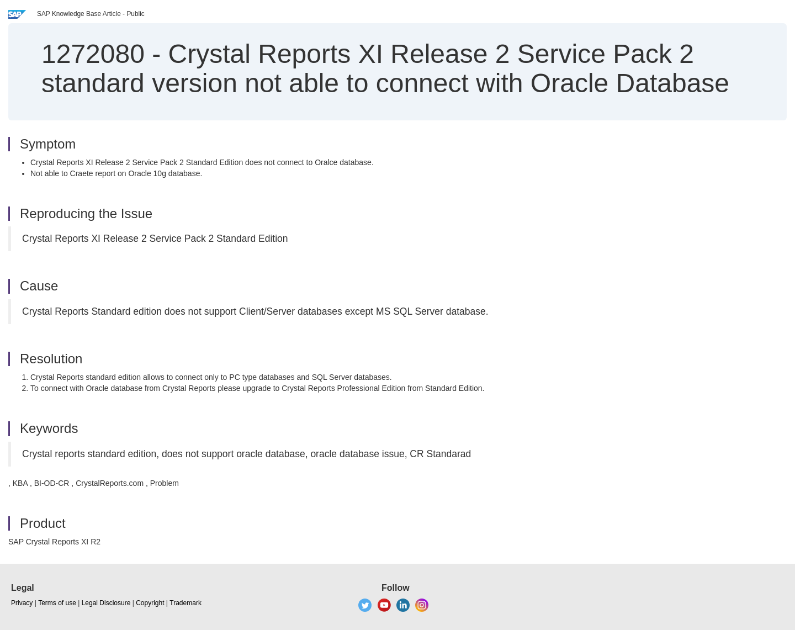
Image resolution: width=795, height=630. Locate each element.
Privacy (22, 603)
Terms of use (57, 603)
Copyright (150, 603)
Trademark (185, 603)
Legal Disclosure (106, 603)
